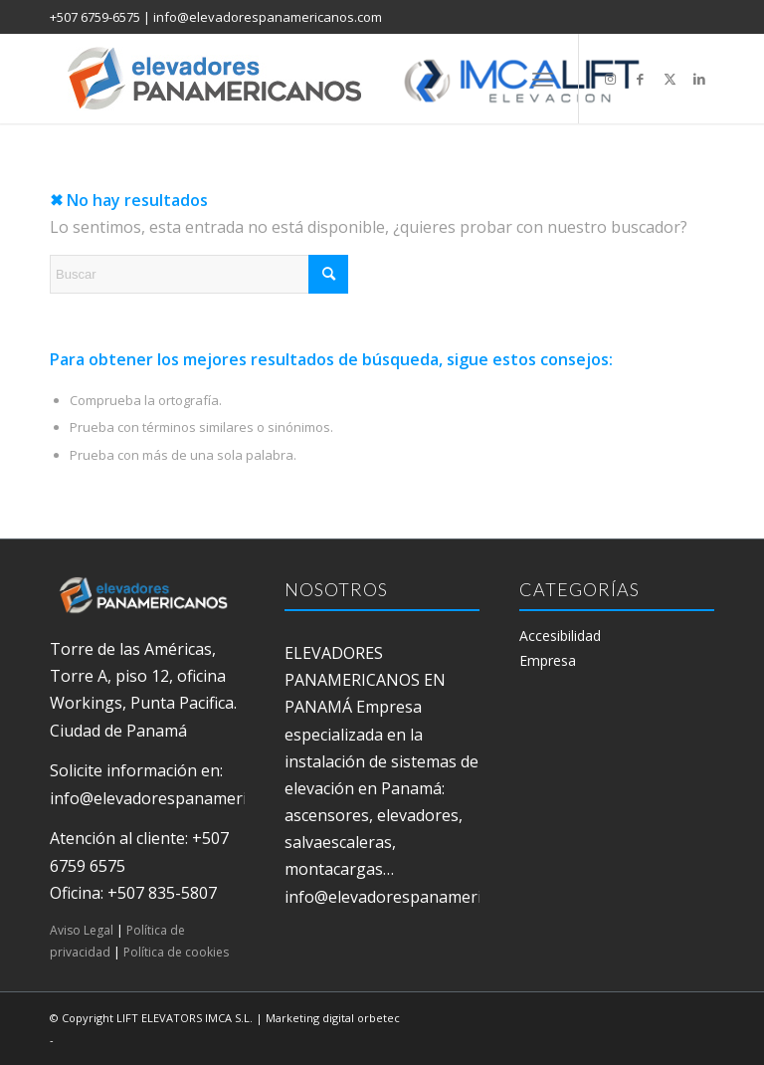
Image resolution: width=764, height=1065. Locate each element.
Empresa (547, 660)
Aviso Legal (81, 930)
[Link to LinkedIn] (699, 79)
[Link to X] (669, 79)
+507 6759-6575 (95, 17)
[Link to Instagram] (610, 79)
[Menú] (542, 79)
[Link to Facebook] (640, 79)
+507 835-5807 (162, 893)
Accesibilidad (560, 635)
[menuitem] (542, 79)
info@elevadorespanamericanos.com (267, 17)
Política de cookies (176, 952)
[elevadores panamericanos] (373, 78)
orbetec (378, 1017)
